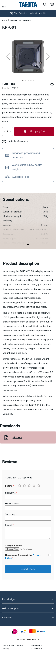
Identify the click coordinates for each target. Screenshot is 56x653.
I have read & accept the (23, 556)
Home (4, 20)
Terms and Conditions (36, 647)
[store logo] (28, 4)
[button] (8, 56)
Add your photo (13, 545)
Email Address (12, 503)
